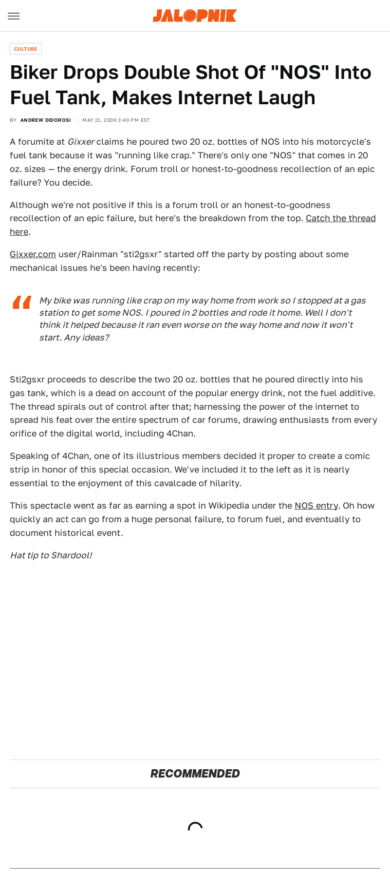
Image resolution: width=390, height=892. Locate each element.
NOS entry (316, 505)
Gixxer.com (33, 254)
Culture (25, 49)
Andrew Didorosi (45, 120)
